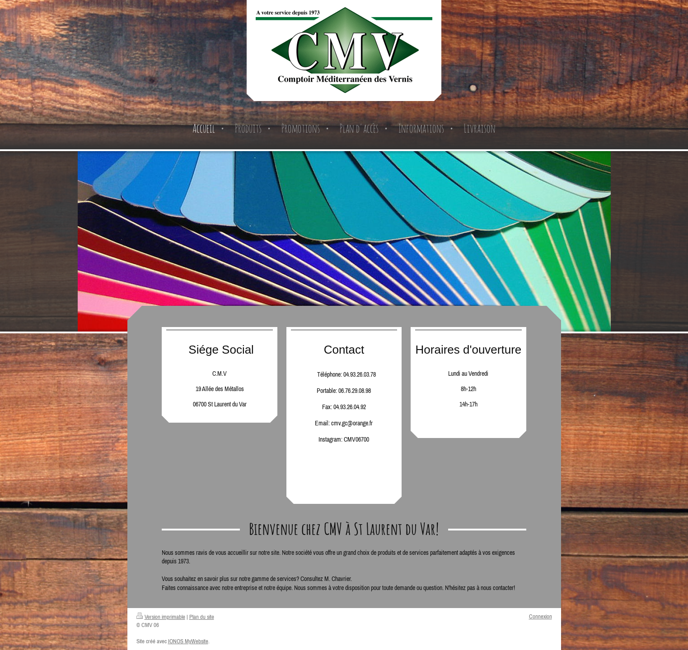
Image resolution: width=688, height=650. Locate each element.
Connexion (540, 616)
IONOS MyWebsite (188, 641)
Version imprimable (160, 616)
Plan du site (201, 616)
